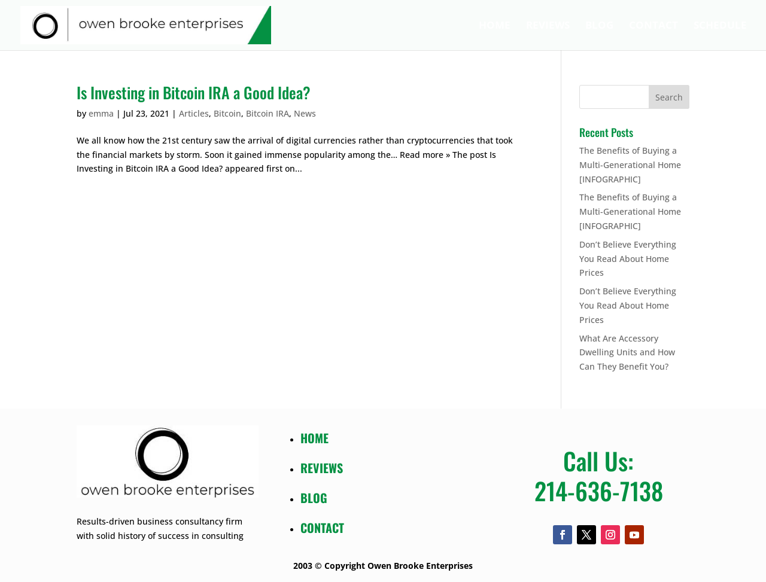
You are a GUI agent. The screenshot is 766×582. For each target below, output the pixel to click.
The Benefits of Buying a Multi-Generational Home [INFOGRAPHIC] (630, 165)
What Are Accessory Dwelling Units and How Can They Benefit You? (627, 353)
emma (101, 113)
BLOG (313, 498)
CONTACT (322, 528)
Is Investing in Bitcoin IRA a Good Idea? (194, 92)
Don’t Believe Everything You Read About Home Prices (627, 259)
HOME (314, 438)
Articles (194, 113)
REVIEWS (321, 468)
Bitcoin (227, 113)
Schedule (720, 26)
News (305, 113)
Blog (599, 26)
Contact (653, 26)
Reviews (548, 26)
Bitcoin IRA (267, 113)
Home (494, 26)
